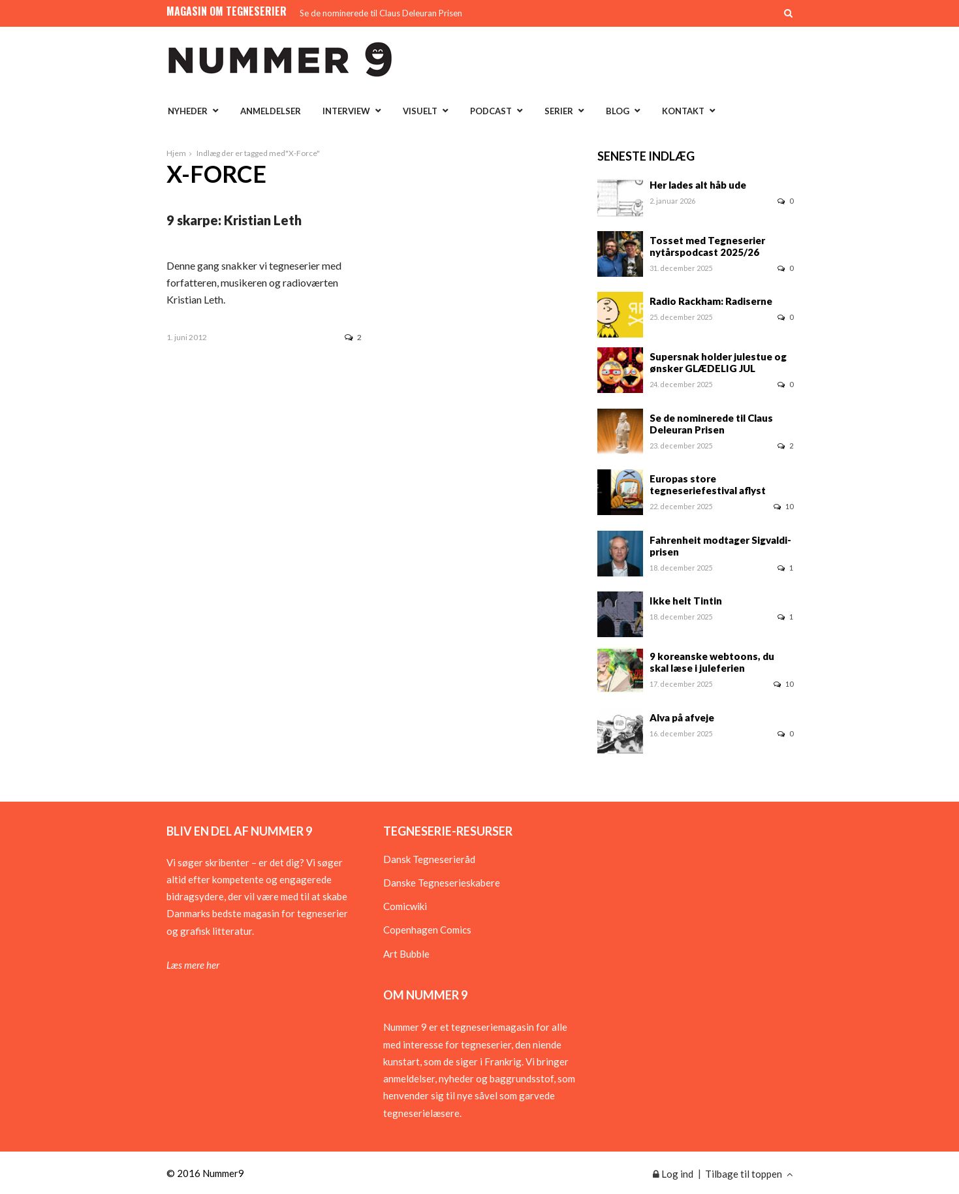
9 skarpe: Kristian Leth (234, 220)
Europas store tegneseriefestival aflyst (708, 484)
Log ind (673, 1174)
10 (783, 506)
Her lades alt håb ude (698, 185)
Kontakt (683, 111)
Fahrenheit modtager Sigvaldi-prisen (720, 546)
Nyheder (188, 111)
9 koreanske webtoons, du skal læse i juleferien (712, 662)
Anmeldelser (270, 111)
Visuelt (420, 111)
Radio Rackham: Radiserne (711, 301)
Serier (558, 111)
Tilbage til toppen (749, 1174)
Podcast (491, 111)
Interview (346, 111)
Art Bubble (406, 954)
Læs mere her (192, 965)
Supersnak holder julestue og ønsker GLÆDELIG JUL (718, 362)
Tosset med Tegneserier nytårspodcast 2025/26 (707, 246)
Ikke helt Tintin (686, 600)
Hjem (176, 153)
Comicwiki (405, 906)
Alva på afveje (682, 717)
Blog (617, 111)
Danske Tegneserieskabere (441, 882)
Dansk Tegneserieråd (429, 859)
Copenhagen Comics (427, 929)
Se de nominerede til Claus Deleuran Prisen (381, 13)
